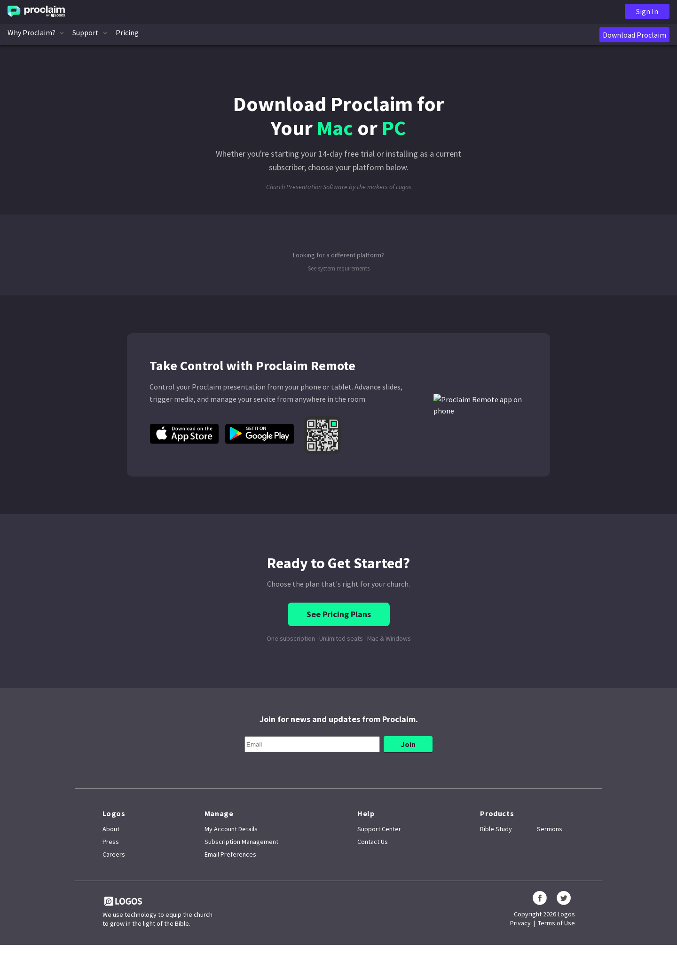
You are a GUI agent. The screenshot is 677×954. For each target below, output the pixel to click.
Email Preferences (230, 854)
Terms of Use (556, 923)
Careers (113, 854)
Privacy (520, 923)
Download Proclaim (634, 35)
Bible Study (496, 829)
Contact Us (372, 841)
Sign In (647, 11)
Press (110, 841)
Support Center (379, 829)
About (110, 829)
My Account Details (231, 829)
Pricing (127, 32)
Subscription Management (241, 841)
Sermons (549, 829)
